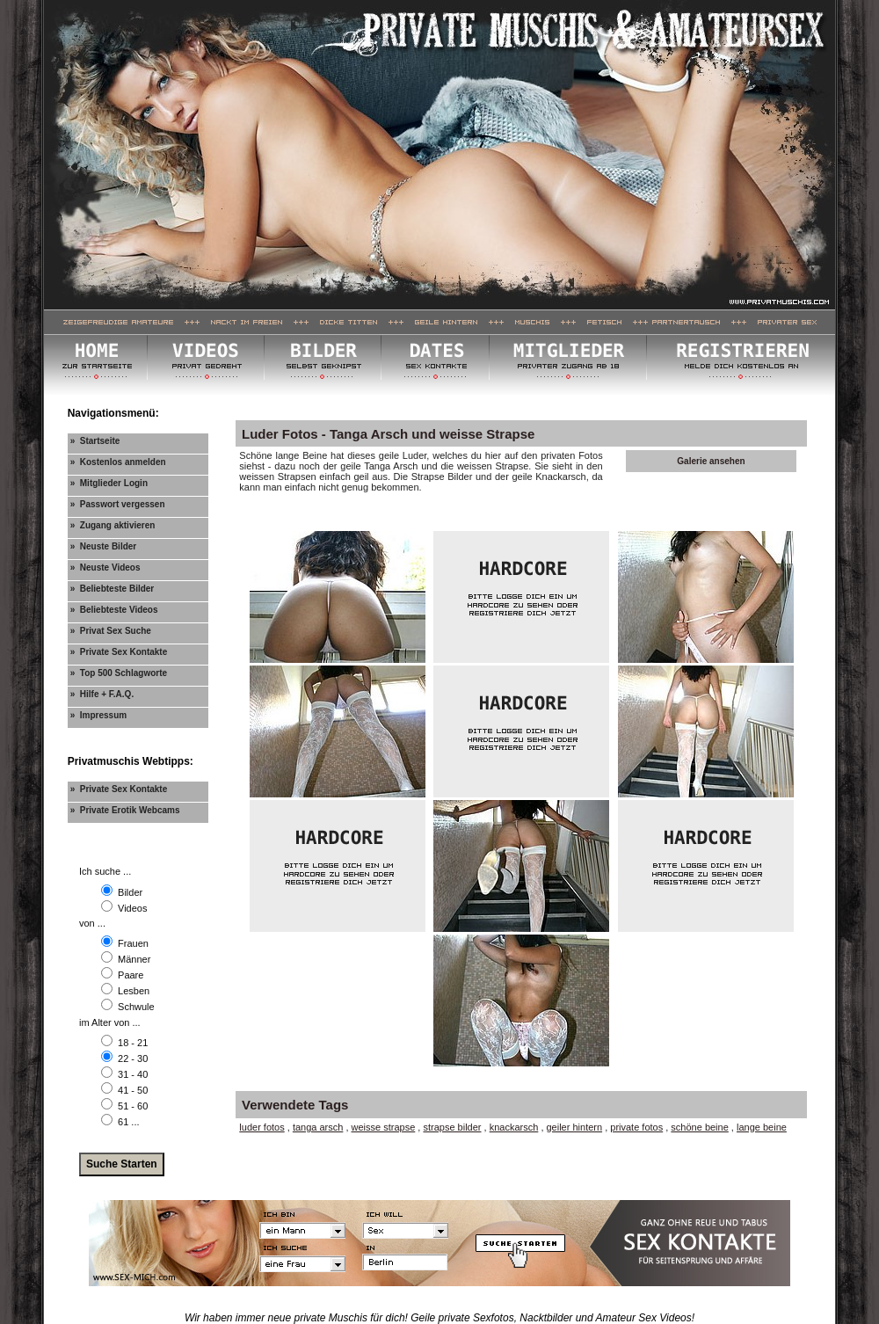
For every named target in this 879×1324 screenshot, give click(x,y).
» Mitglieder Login (109, 483)
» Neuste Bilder (103, 546)
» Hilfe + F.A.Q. (102, 694)
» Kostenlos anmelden (118, 462)
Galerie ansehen (711, 461)
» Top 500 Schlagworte (118, 673)
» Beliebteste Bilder (112, 588)
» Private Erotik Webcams (125, 810)
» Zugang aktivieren (113, 525)
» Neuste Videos (105, 567)
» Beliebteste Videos (114, 610)
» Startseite (95, 441)
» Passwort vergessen (117, 504)
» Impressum (98, 715)
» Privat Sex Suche (110, 631)
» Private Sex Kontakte (119, 652)
